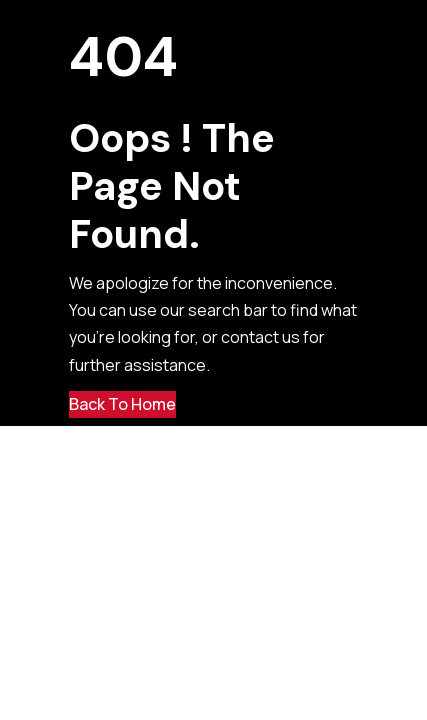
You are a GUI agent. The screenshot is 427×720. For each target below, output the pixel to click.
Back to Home (122, 404)
